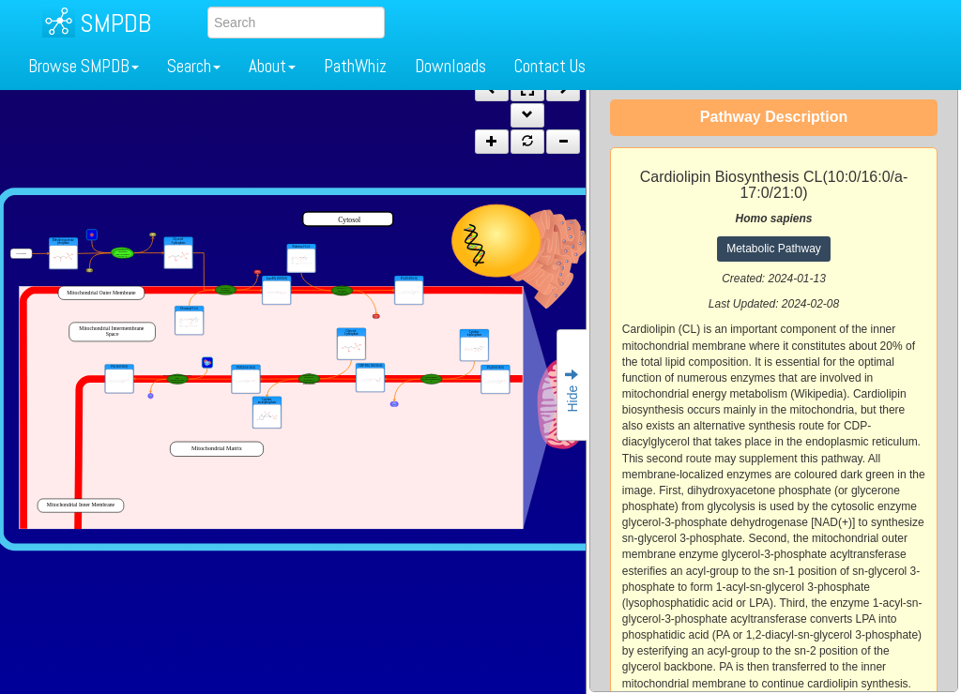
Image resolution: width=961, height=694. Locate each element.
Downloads (450, 66)
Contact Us (550, 66)
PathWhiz (355, 66)
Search (194, 66)
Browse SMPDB (83, 66)
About (272, 66)
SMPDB (115, 23)
